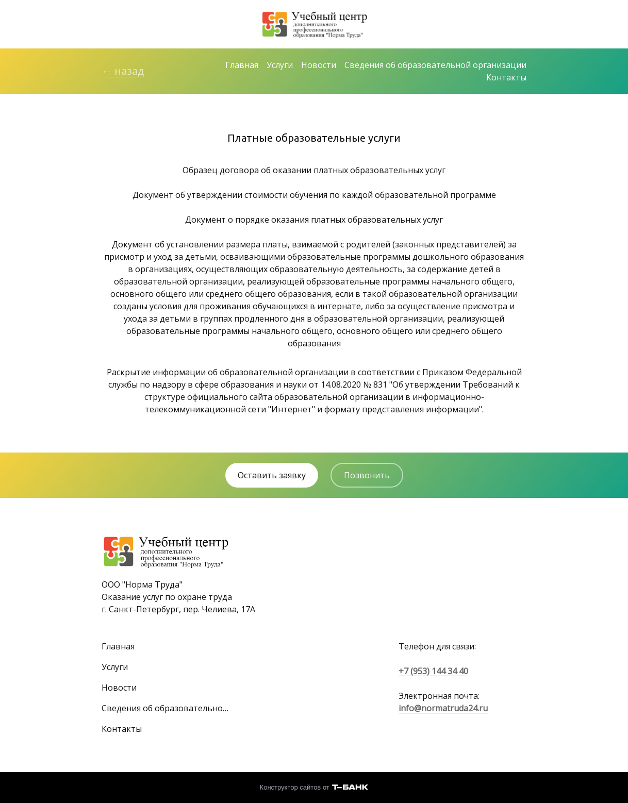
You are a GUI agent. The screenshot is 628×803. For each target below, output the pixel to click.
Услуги (280, 65)
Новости (318, 65)
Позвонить (367, 475)
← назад (123, 71)
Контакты (506, 77)
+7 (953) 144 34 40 (433, 671)
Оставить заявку (272, 475)
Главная (241, 65)
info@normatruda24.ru (443, 708)
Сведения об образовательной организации (435, 65)
